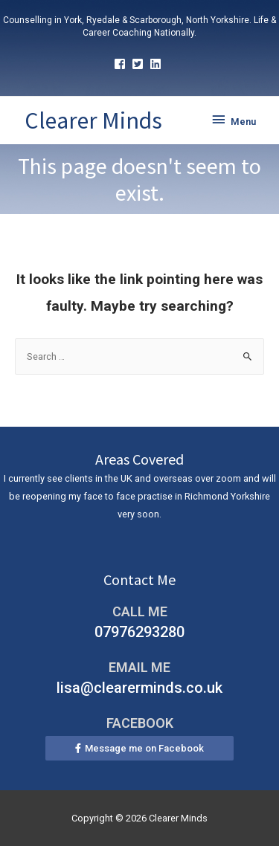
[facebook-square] (121, 64)
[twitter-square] (139, 64)
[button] (139, 748)
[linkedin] (157, 64)
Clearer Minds (93, 120)
